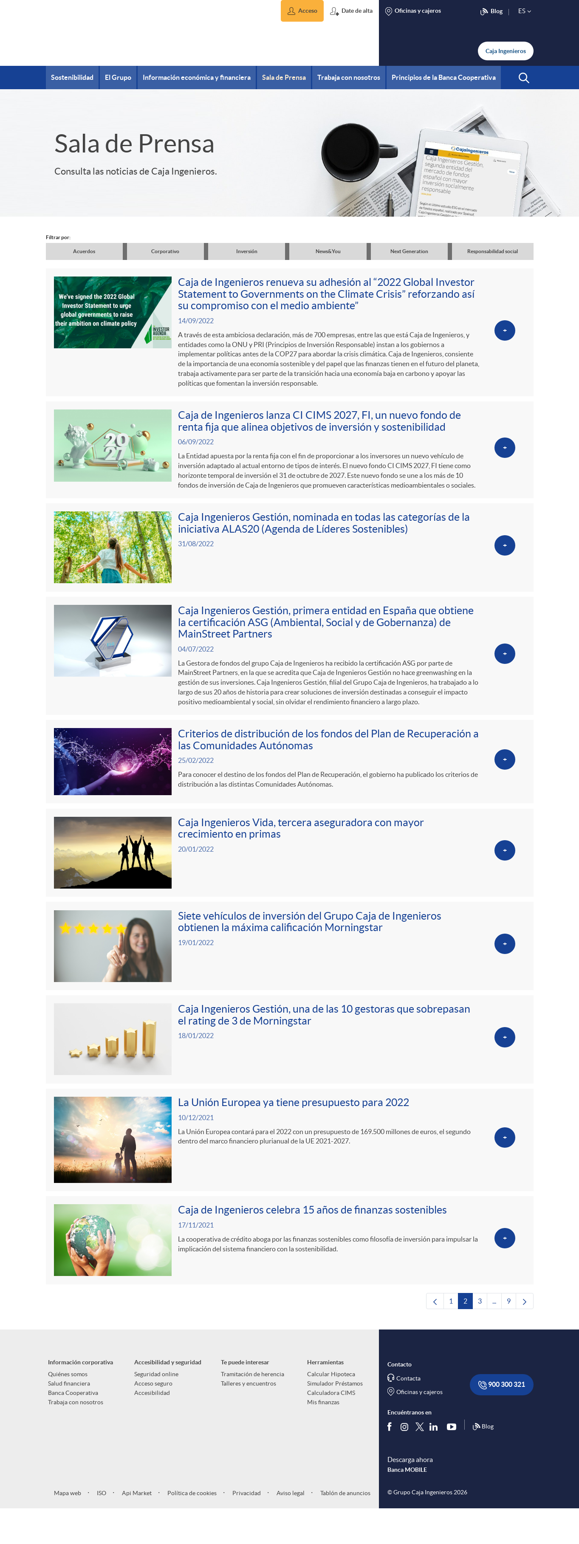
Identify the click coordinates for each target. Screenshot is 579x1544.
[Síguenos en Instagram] (405, 1461)
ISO (101, 1527)
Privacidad (246, 1527)
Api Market (136, 1527)
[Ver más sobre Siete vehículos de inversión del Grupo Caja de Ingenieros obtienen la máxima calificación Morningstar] (290, 969)
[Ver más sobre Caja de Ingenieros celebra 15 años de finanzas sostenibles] (290, 1273)
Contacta (408, 1413)
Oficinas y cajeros (419, 1426)
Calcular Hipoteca (331, 1409)
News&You (328, 251)
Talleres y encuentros (248, 1418)
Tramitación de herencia (252, 1409)
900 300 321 (501, 1419)
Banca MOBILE (407, 1505)
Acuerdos (84, 251)
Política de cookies (191, 1527)
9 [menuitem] (511, 1338)
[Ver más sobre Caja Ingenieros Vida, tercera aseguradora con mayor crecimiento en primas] (290, 873)
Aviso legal (290, 1527)
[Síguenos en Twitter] (419, 1461)
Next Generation (409, 251)
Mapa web (67, 1527)
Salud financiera (69, 1418)
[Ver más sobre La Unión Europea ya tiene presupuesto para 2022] (290, 1170)
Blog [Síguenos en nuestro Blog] (483, 1462)
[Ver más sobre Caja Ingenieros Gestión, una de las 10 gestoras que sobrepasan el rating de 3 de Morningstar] (290, 1066)
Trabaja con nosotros (75, 1437)
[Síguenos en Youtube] (453, 1461)
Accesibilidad (152, 1427)
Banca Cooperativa (73, 1427)
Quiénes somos (68, 1409)
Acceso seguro (153, 1418)
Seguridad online (156, 1409)
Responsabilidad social (492, 251)
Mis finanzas (323, 1437)
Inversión (246, 251)
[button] (302, 11)
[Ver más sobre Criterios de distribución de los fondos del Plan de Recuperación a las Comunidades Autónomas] (290, 779)
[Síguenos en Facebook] (391, 1461)
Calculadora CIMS (331, 1427)
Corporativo (165, 251)
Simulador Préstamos (335, 1418)
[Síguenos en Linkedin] (435, 1461)
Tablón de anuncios (344, 1527)
